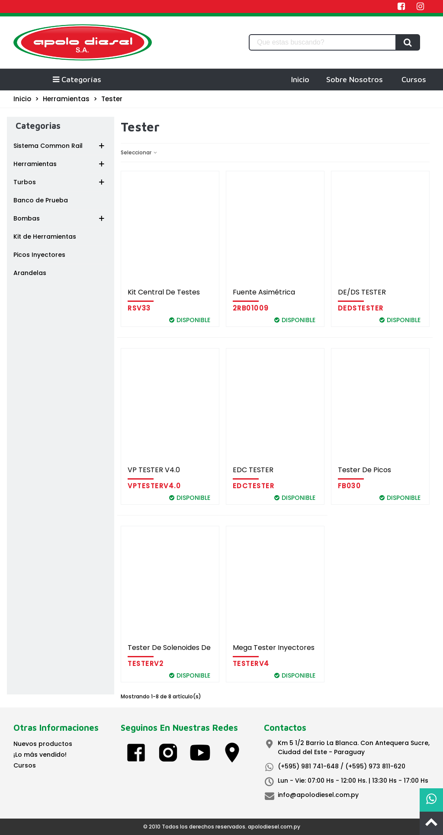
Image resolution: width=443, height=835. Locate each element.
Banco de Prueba (40, 200)
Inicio (300, 79)
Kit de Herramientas (44, 236)
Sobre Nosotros (354, 79)
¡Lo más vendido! (40, 754)
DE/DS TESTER (362, 292)
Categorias (38, 126)
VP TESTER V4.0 (154, 470)
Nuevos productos (42, 743)
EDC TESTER (253, 470)
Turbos (24, 182)
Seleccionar (139, 152)
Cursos (413, 79)
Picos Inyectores (39, 254)
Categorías (76, 79)
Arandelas (29, 273)
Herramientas (35, 164)
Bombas (26, 218)
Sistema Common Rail (48, 145)
